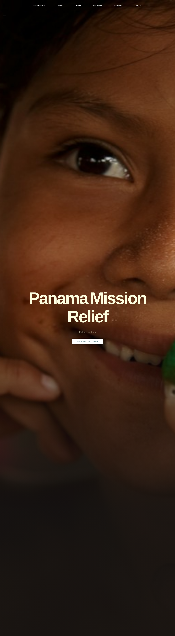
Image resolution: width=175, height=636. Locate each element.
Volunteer (97, 6)
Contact (118, 6)
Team (78, 6)
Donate (138, 6)
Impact (60, 6)
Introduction (39, 6)
